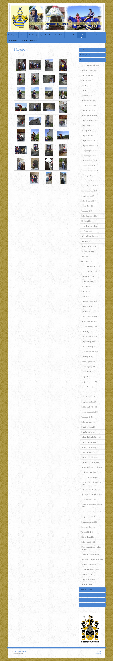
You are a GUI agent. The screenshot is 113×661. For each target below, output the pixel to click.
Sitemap (25, 651)
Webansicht (97, 653)
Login (99, 651)
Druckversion (17, 651)
